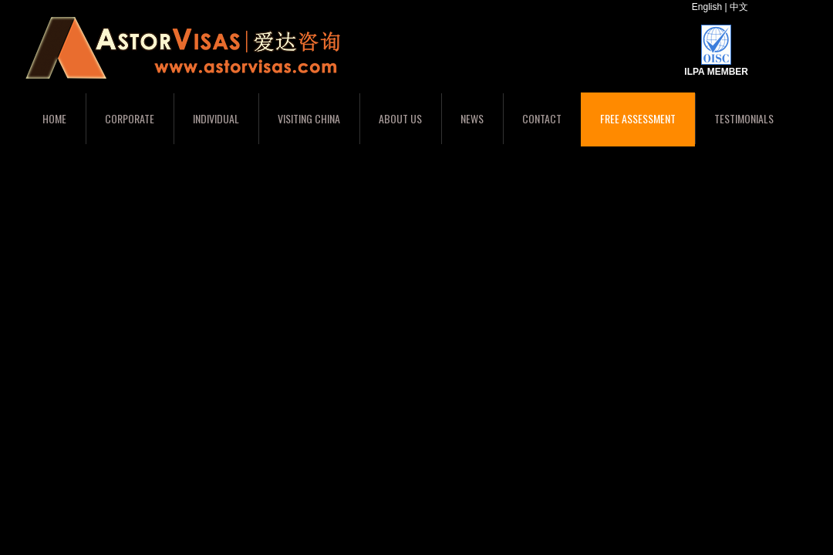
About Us (400, 118)
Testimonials (744, 118)
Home (54, 118)
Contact (542, 118)
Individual (216, 118)
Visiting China (309, 118)
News (472, 118)
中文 (739, 7)
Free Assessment (638, 118)
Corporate (129, 118)
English (707, 7)
